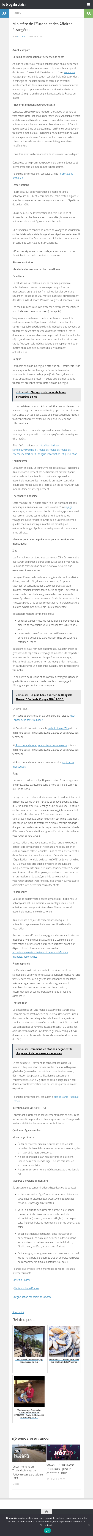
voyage (21, 36)
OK (47, 1530)
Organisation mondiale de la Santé (33, 1297)
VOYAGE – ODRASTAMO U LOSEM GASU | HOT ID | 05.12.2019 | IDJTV (61, 1469)
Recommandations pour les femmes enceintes (41, 745)
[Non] (88, 1525)
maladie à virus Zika (58, 728)
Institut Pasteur (22, 1280)
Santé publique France (26, 1288)
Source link (18, 1312)
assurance (69, 72)
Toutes (16, 13)
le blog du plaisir (14, 4)
